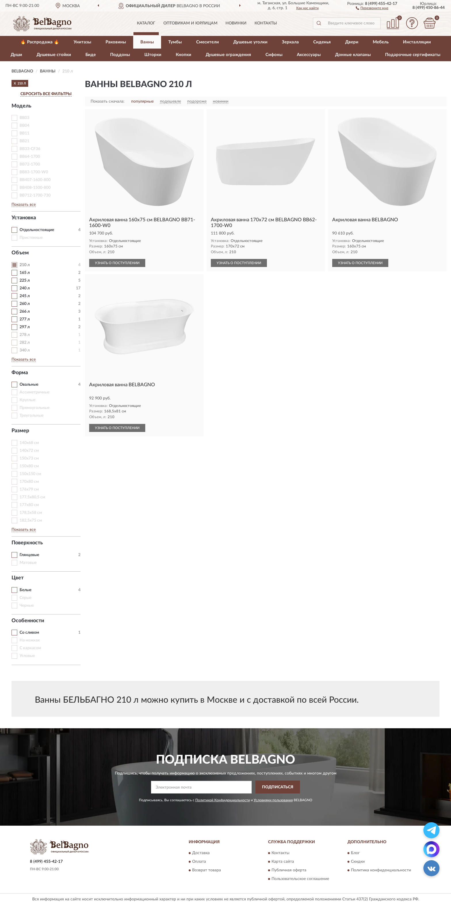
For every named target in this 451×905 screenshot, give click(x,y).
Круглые (27, 400)
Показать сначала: (108, 101)
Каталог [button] (146, 23)
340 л (25, 350)
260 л (25, 304)
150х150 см (30, 474)
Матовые (28, 563)
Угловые (27, 656)
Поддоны (120, 55)
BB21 (24, 141)
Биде (90, 55)
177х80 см (29, 505)
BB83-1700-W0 (34, 172)
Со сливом (29, 633)
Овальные (29, 385)
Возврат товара (206, 871)
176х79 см (29, 489)
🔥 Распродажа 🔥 (39, 42)
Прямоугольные (34, 408)
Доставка (201, 853)
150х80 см (29, 466)
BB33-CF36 (30, 149)
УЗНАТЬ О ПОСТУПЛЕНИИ (117, 263)
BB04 (24, 126)
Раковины (116, 42)
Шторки (152, 55)
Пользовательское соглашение (300, 879)
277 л (25, 319)
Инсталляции (417, 42)
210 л (25, 265)
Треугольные (31, 416)
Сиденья (322, 42)
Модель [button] (21, 106)
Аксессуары (309, 55)
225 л (25, 280)
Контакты (266, 23)
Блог (355, 853)
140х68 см (29, 443)
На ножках (30, 640)
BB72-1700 (30, 164)
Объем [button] (20, 252)
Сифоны (273, 55)
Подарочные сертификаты (412, 55)
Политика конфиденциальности (381, 871)
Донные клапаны (353, 55)
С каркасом (30, 648)
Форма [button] (20, 372)
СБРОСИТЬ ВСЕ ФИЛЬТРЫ (46, 94)
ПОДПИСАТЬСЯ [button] (277, 787)
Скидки (358, 862)
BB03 (24, 118)
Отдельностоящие (37, 230)
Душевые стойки (54, 55)
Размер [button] (20, 430)
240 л (25, 288)
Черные (27, 606)
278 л (25, 335)
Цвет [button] (18, 578)
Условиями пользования (273, 800)
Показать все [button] (24, 205)
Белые (25, 590)
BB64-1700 (30, 157)
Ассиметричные (34, 392)
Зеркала (290, 42)
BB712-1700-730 (35, 195)
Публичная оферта (289, 871)
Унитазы (82, 42)
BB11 (24, 133)
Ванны (147, 42)
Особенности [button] (28, 620)
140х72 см (29, 451)
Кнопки (183, 55)
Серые (25, 598)
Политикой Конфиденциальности (222, 800)
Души (16, 55)
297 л (25, 327)
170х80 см (29, 482)
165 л (25, 273)
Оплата (199, 862)
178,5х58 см (31, 513)
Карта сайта (283, 862)
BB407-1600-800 (35, 180)
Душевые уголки (250, 42)
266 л (25, 312)
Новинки (236, 23)
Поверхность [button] (27, 542)
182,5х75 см (31, 520)
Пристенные (31, 238)
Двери (351, 42)
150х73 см (29, 458)
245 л (25, 296)
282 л (25, 343)
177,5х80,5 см (32, 497)
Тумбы (175, 42)
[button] (372, 7)
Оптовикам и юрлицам (190, 23)
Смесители (207, 42)
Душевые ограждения (228, 55)
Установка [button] (24, 217)
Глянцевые (29, 555)
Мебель (381, 42)
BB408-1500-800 (35, 188)
